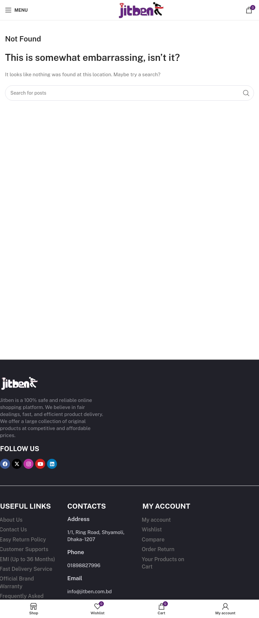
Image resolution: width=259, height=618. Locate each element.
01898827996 (84, 565)
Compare (153, 539)
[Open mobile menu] (16, 10)
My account (156, 520)
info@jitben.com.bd (89, 591)
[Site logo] (129, 9)
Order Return (158, 549)
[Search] (129, 93)
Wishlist (152, 529)
